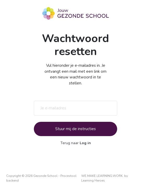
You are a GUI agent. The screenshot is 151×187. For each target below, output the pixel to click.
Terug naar (75, 143)
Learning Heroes (93, 180)
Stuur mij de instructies (75, 128)
